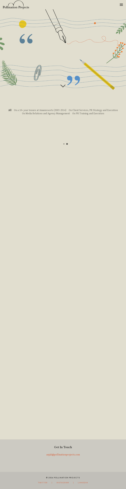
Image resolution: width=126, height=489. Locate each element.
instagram (62, 483)
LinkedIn (83, 483)
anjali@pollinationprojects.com (63, 454)
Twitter (43, 483)
